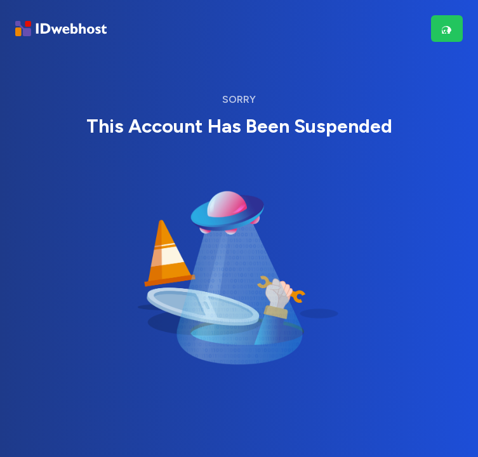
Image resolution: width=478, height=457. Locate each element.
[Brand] (61, 29)
